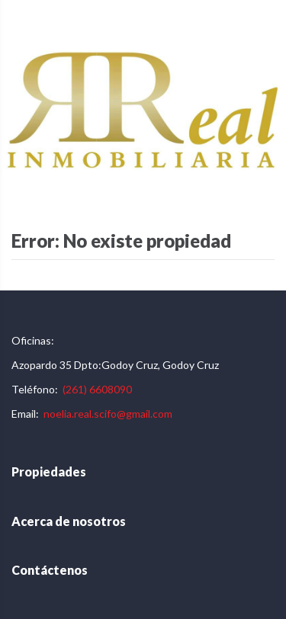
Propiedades (48, 471)
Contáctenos (49, 570)
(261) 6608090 (97, 389)
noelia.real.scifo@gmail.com (107, 413)
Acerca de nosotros (68, 521)
